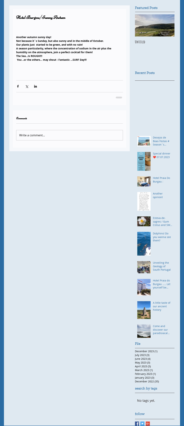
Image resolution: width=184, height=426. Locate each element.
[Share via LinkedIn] (35, 86)
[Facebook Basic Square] (137, 424)
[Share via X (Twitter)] (26, 86)
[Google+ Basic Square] (148, 424)
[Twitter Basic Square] (142, 424)
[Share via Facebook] (18, 86)
